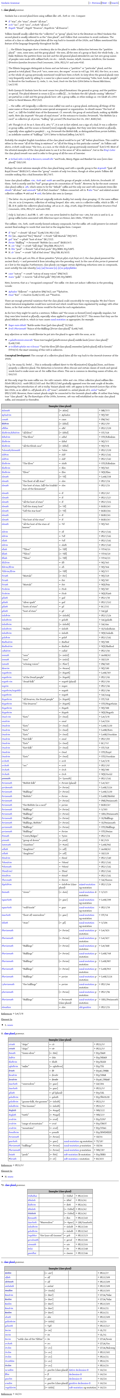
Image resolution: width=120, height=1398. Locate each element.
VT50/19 (105, 553)
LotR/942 (106, 844)
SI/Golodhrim (108, 628)
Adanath (6, 410)
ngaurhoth (7, 899)
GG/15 (103, 1321)
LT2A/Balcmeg (107, 1348)
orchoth (5, 761)
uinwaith (32, 1244)
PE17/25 (105, 485)
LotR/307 (106, 672)
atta (90, 190)
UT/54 (104, 915)
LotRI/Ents (106, 730)
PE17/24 (105, 481)
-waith (49, 180)
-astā (38, 193)
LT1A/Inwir (106, 1339)
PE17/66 (105, 984)
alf (48, 390)
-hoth (38, 180)
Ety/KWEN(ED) (103, 1132)
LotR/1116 (106, 787)
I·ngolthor (32, 1235)
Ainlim (8, 1273)
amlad (94, 390)
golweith (9, 1326)
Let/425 (105, 930)
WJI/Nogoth (107, 712)
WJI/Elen (105, 472)
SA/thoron (106, 880)
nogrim (5, 686)
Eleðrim (5, 423)
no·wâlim (9, 1370)
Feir (10, 236)
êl (9, 21)
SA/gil (104, 611)
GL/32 (103, 1330)
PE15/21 (104, 1308)
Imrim (8, 1330)
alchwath (9, 1281)
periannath (7, 827)
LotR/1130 (106, 725)
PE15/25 (104, 1361)
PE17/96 (105, 992)
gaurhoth (13, 1141)
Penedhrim (14, 1132)
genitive (73, 1383)
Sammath (6, 844)
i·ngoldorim (10, 1387)
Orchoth (5, 769)
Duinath (5, 892)
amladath (9, 1286)
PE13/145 (83, 1226)
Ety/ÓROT (101, 1123)
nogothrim (7, 672)
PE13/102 (105, 1352)
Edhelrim (6, 437)
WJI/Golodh (107, 633)
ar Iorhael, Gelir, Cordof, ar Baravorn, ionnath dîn (31, 159)
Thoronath (7, 880)
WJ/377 (105, 441)
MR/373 (105, 410)
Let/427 (105, 783)
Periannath (7, 783)
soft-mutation (71, 1154)
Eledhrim (6, 441)
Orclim (8, 1348)
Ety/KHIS (101, 1154)
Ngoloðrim (7, 884)
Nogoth (12, 28)
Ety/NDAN (101, 1057)
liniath (12, 1154)
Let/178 (105, 716)
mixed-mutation (87, 884)
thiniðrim (6, 875)
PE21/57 (100, 1044)
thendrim (7, 862)
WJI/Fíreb (106, 593)
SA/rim (105, 624)
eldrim (5, 531)
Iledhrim (32, 1204)
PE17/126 (106, 615)
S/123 (104, 892)
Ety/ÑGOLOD (102, 1097)
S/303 (104, 809)
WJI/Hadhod (107, 646)
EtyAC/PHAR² (103, 1079)
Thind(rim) (7, 871)
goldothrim (10, 1321)
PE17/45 (105, 650)
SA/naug (105, 694)
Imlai (30, 1248)
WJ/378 (105, 446)
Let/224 (105, 721)
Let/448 (105, 945)
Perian (12, 242)
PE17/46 (105, 686)
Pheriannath (7, 930)
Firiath (5, 575)
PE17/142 (106, 459)
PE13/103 (105, 1290)
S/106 (104, 922)
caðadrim (6, 650)
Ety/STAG (101, 1128)
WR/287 (100, 1150)
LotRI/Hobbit (108, 796)
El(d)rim (6, 562)
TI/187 (99, 1141)
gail (10, 239)
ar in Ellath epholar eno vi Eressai (24, 346)
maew (11, 277)
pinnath (5, 840)
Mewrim (6, 668)
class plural (9, 1033)
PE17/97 (105, 423)
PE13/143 (83, 1218)
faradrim (13, 1075)
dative (72, 1370)
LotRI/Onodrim (109, 734)
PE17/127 (106, 497)
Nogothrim (7, 699)
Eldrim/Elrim (8, 567)
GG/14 (103, 1370)
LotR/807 (106, 961)
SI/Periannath (108, 822)
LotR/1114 (106, 976)
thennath (7, 866)
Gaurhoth (6, 915)
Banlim (8, 1299)
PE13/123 (83, 1235)
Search (114, 3)
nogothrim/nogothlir (11, 690)
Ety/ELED (101, 1062)
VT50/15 (105, 549)
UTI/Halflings (108, 827)
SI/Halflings (107, 818)
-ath (27, 187)
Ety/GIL (100, 1092)
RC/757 (105, 743)
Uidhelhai (32, 1196)
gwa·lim (8, 1378)
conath (5, 419)
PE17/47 (105, 765)
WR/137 (100, 1114)
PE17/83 (105, 739)
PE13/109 (105, 1277)
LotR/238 (106, 476)
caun (11, 273)
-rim (33, 180)
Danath (12, 1053)
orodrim (12, 1119)
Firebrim (6, 589)
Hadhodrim (7, 642)
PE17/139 (106, 428)
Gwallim (9, 1290)
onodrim (6, 721)
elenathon (6, 1007)
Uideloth (32, 1213)
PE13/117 (105, 1326)
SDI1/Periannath (109, 814)
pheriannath (7, 992)
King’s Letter (109, 150)
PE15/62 (82, 1209)
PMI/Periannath (109, 800)
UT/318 (105, 432)
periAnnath (7, 787)
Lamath (5, 664)
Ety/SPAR (101, 1075)
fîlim (7, 1374)
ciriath (12, 1048)
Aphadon (13, 291)
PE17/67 (105, 493)
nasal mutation (58, 319)
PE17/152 (106, 602)
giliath (5, 597)
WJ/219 (105, 575)
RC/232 (105, 606)
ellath (4, 540)
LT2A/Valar (106, 1295)
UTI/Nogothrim (109, 703)
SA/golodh (106, 620)
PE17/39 (105, 907)
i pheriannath (8, 984)
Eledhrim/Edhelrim (11, 432)
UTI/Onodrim (108, 756)
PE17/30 (105, 597)
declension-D (82, 1370)
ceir (13, 245)
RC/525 (105, 840)
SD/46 (99, 1145)
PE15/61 (82, 1200)
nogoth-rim (7, 681)
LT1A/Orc (105, 1343)
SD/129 (105, 659)
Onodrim (6, 725)
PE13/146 (83, 1253)
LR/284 (100, 1084)
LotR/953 (106, 969)
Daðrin (12, 1057)
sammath (31, 190)
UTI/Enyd (106, 752)
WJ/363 (105, 468)
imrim (8, 1334)
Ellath (4, 553)
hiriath (13, 1159)
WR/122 (100, 1110)
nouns (10, 1025)
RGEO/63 (105, 506)
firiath (12, 1070)
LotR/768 (106, 953)
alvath (8, 1317)
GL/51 (103, 1334)
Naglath (12, 1110)
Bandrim (9, 1295)
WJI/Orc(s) (106, 774)
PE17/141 (106, 454)
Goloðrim (6, 615)
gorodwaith (33, 1240)
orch (11, 24)
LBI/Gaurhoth (85, 1222)
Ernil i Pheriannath (17, 328)
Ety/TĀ (100, 1066)
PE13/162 (83, 1231)
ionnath (5, 655)
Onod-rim (6, 716)
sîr (12, 252)
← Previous (95, 3)
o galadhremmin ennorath (21, 340)
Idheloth (32, 1200)
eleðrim (5, 454)
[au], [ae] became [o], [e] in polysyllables (56, 268)
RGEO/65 (105, 515)
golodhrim (13, 1097)
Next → (106, 3)
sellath (5, 849)
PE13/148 (83, 1248)
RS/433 (100, 1159)
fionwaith (32, 1218)
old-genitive (85, 1007)
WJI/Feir (105, 584)
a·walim (8, 1383)
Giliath (5, 922)
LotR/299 (106, 899)
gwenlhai (32, 1253)
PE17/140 (106, 858)
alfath (7, 1277)
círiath (12, 1044)
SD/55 (99, 1136)
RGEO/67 (105, 519)
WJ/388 (105, 642)
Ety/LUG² (101, 1119)
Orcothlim (9, 1361)
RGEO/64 (105, 511)
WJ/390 (105, 769)
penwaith (6, 778)
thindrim (6, 858)
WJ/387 (105, 415)
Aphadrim (6, 415)
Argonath (101, 168)
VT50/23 (105, 558)
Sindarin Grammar (10, 3)
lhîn (13, 249)
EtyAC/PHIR (102, 1070)
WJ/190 (105, 668)
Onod (11, 295)
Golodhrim (7, 620)
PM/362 (105, 419)
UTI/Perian (106, 831)
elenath (8, 190)
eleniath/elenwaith (11, 450)
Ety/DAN (100, 1053)
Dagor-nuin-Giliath (17, 325)
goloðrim (6, 637)
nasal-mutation (86, 892)
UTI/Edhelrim (108, 437)
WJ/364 (105, 567)
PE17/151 (106, 502)
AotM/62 (106, 655)
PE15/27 (104, 1273)
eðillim (5, 428)
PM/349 (105, 664)
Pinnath (5, 836)
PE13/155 (83, 1196)
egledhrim (13, 1066)
